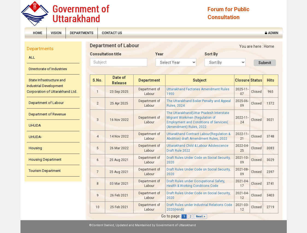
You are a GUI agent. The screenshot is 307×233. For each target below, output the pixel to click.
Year (159, 54)
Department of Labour (46, 103)
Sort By (211, 54)
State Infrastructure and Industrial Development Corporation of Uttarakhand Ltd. (52, 85)
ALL (32, 57)
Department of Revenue (47, 114)
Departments (81, 33)
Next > (200, 216)
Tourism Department (45, 171)
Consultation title (105, 54)
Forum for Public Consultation (228, 13)
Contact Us (112, 33)
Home (37, 33)
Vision (56, 33)
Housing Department (45, 159)
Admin (271, 33)
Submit (264, 63)
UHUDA (35, 125)
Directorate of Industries (48, 69)
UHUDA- (35, 137)
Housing (35, 148)
